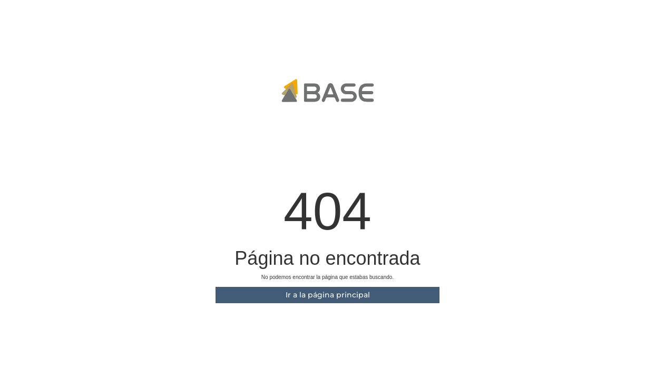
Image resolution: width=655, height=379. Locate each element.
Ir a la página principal (328, 295)
